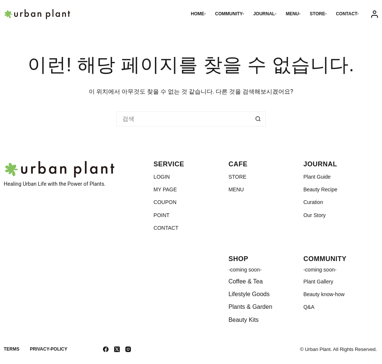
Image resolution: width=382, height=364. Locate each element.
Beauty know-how (324, 294)
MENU (236, 189)
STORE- (318, 13)
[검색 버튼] (258, 119)
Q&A (308, 307)
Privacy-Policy (48, 349)
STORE (237, 177)
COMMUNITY (325, 259)
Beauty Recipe (320, 189)
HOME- (198, 13)
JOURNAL (320, 164)
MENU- (293, 13)
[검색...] (183, 119)
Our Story (314, 215)
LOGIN (162, 177)
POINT (162, 215)
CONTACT (166, 228)
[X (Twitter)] (117, 349)
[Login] (374, 14)
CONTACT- (347, 13)
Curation (313, 202)
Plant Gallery (318, 282)
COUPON (165, 202)
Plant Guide (317, 177)
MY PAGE (165, 189)
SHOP (238, 259)
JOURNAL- (264, 13)
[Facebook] (106, 349)
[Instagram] (128, 349)
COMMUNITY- (229, 13)
